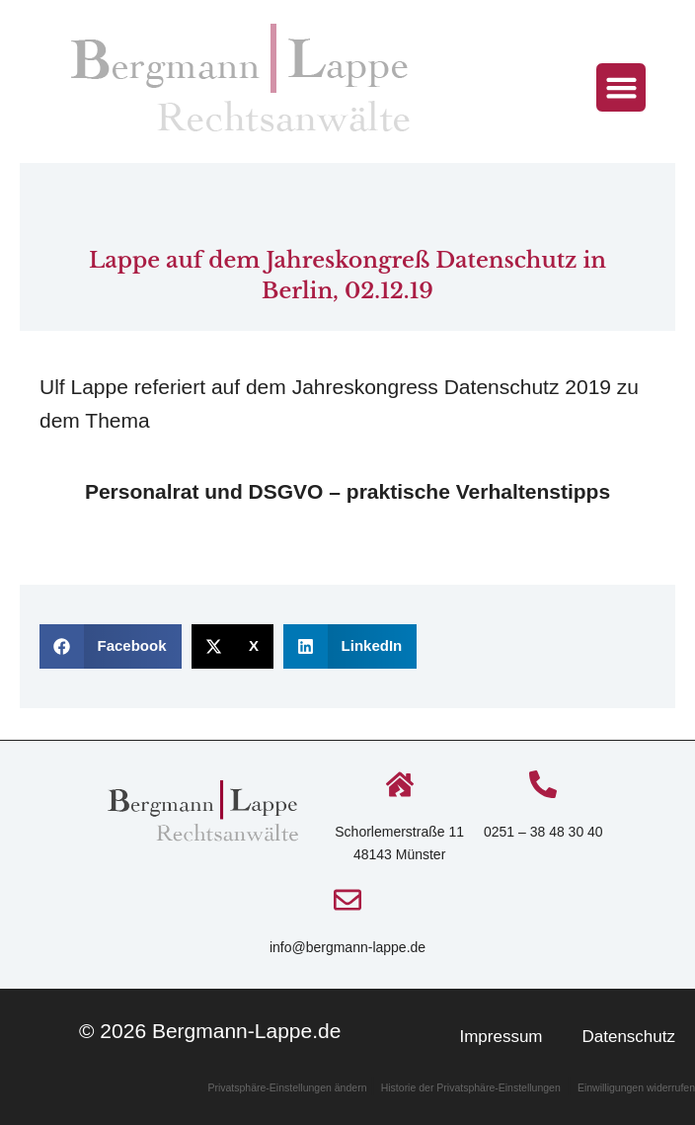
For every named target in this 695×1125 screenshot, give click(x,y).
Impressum (500, 1036)
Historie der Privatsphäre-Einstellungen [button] (471, 1087)
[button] (621, 88)
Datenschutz (629, 1036)
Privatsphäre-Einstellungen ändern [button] (288, 1087)
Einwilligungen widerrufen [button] (636, 1087)
